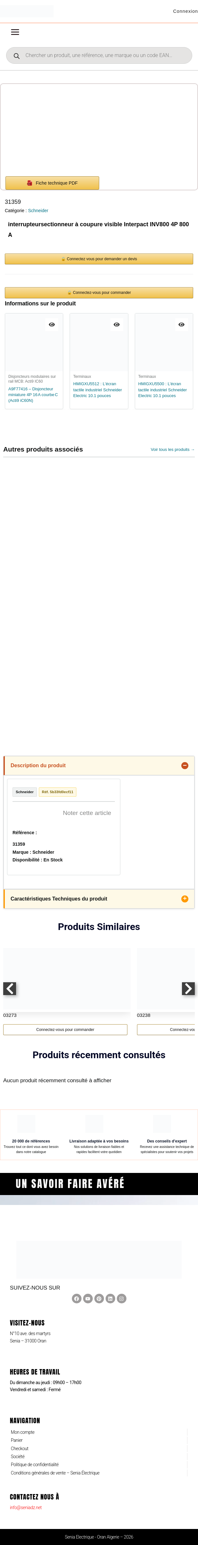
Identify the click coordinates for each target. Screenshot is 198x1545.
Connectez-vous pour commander (65, 1043)
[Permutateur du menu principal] (15, 34)
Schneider (38, 212)
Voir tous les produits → (173, 451)
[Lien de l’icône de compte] (184, 12)
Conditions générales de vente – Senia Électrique (55, 1472)
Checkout (20, 1448)
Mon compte (23, 1432)
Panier (16, 1440)
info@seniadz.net (26, 1507)
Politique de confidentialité (35, 1464)
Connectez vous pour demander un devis (102, 261)
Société (17, 1456)
